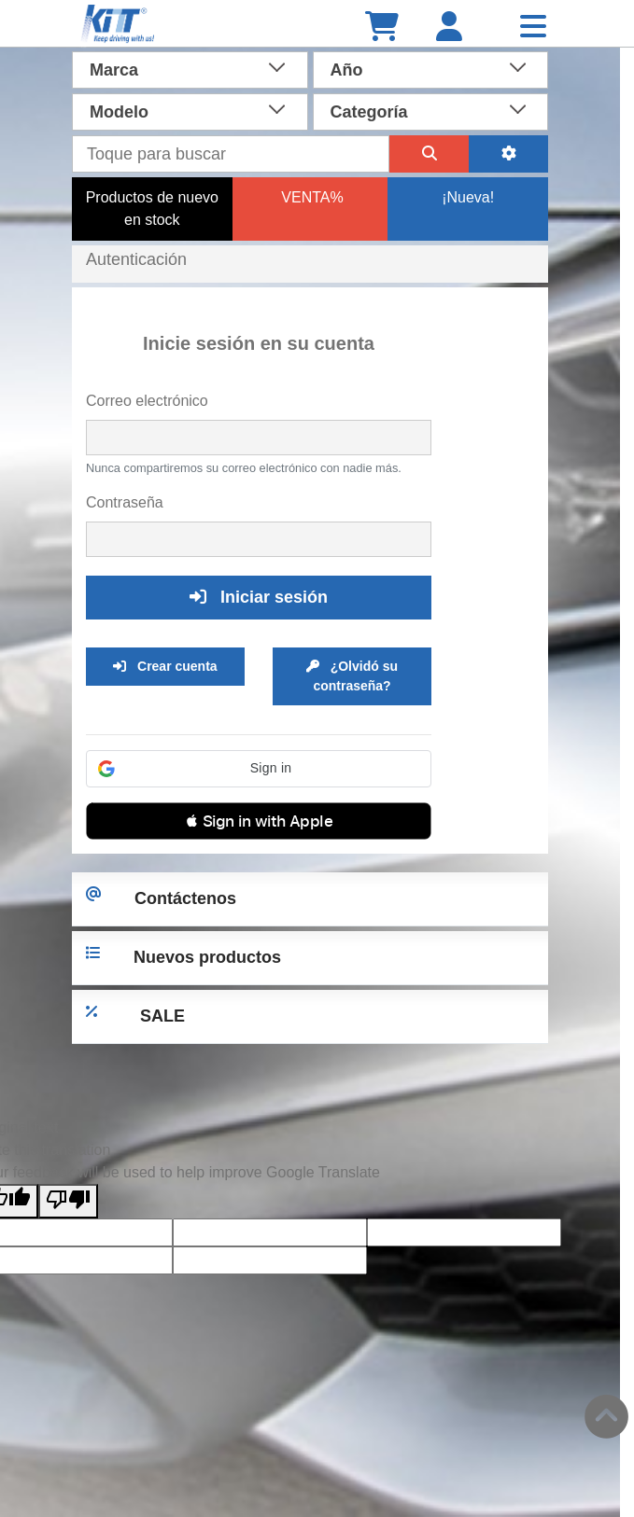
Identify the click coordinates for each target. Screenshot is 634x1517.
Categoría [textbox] (369, 112)
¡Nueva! (468, 197)
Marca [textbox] (114, 70)
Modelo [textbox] (119, 112)
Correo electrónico (147, 401)
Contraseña (124, 502)
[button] (258, 768)
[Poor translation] (68, 1201)
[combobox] (190, 68)
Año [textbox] (347, 70)
